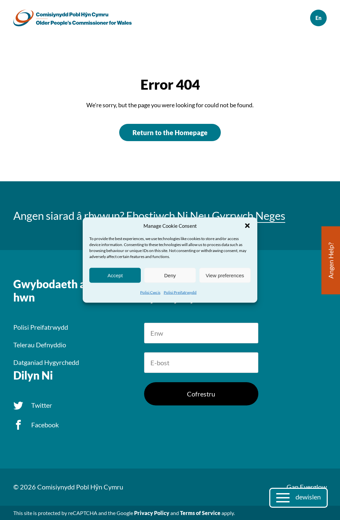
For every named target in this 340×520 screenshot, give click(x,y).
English (318, 18)
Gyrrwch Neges (248, 215)
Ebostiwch (150, 215)
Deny (170, 275)
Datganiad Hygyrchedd (46, 362)
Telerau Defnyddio (39, 345)
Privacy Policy (151, 513)
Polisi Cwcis (150, 292)
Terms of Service (200, 513)
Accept (115, 275)
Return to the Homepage (170, 132)
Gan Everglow (307, 487)
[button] (247, 225)
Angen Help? (331, 260)
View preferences (225, 275)
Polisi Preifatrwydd (180, 292)
